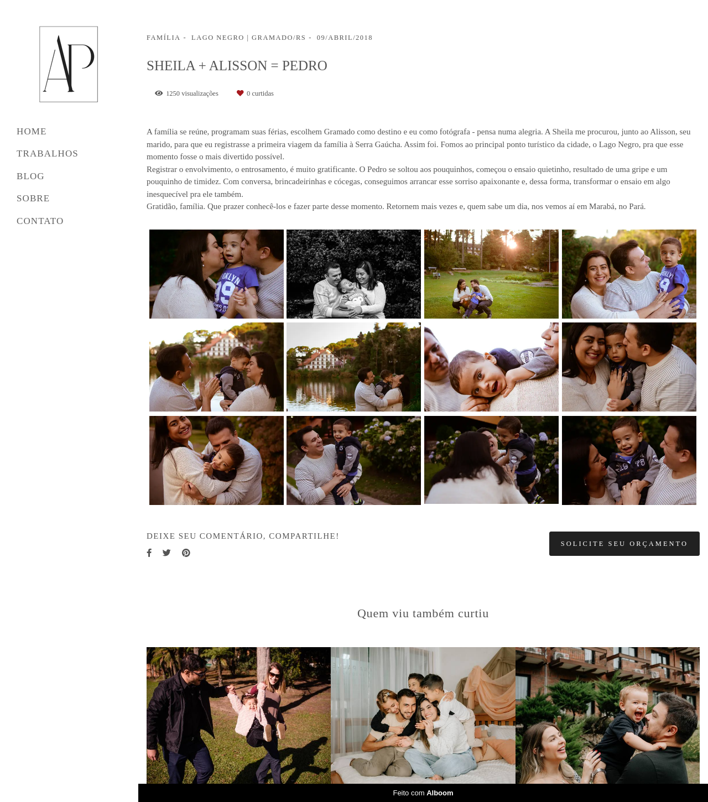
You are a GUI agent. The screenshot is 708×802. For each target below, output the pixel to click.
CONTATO (40, 221)
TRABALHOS (48, 153)
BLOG (31, 176)
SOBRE (33, 198)
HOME (31, 131)
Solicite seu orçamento (624, 544)
